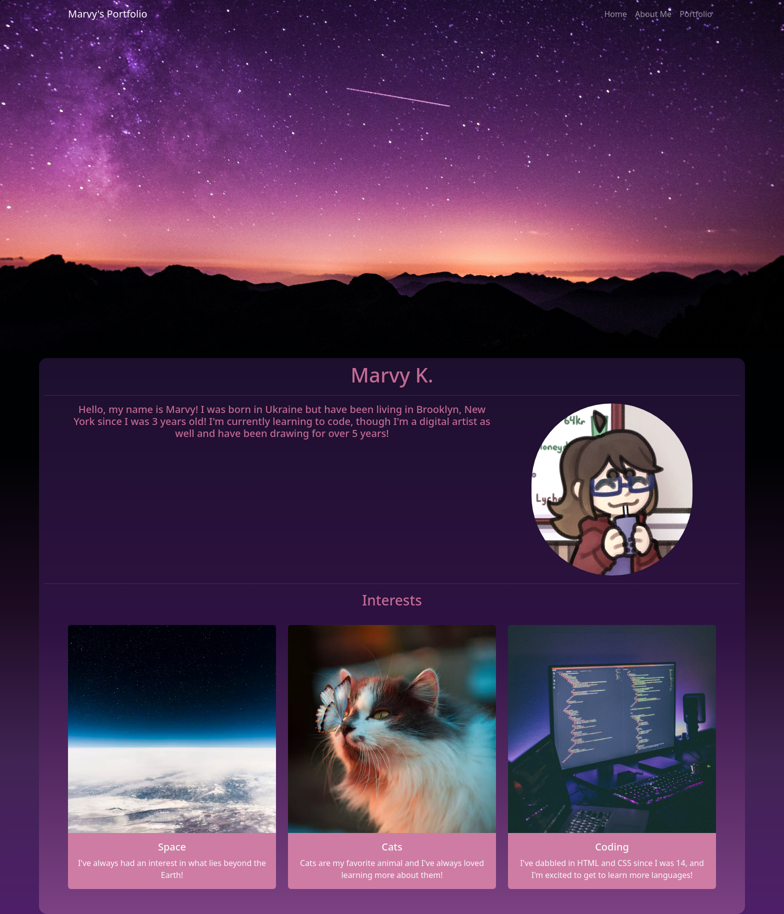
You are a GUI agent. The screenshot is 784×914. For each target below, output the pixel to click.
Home (615, 14)
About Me (653, 14)
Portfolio (696, 14)
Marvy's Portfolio (108, 13)
